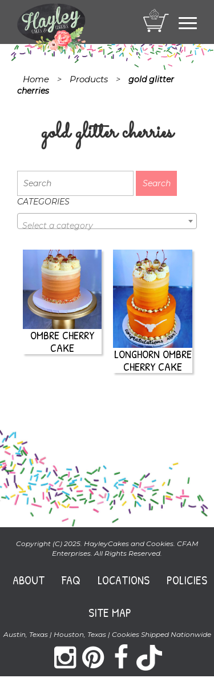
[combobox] (107, 221)
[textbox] (107, 226)
